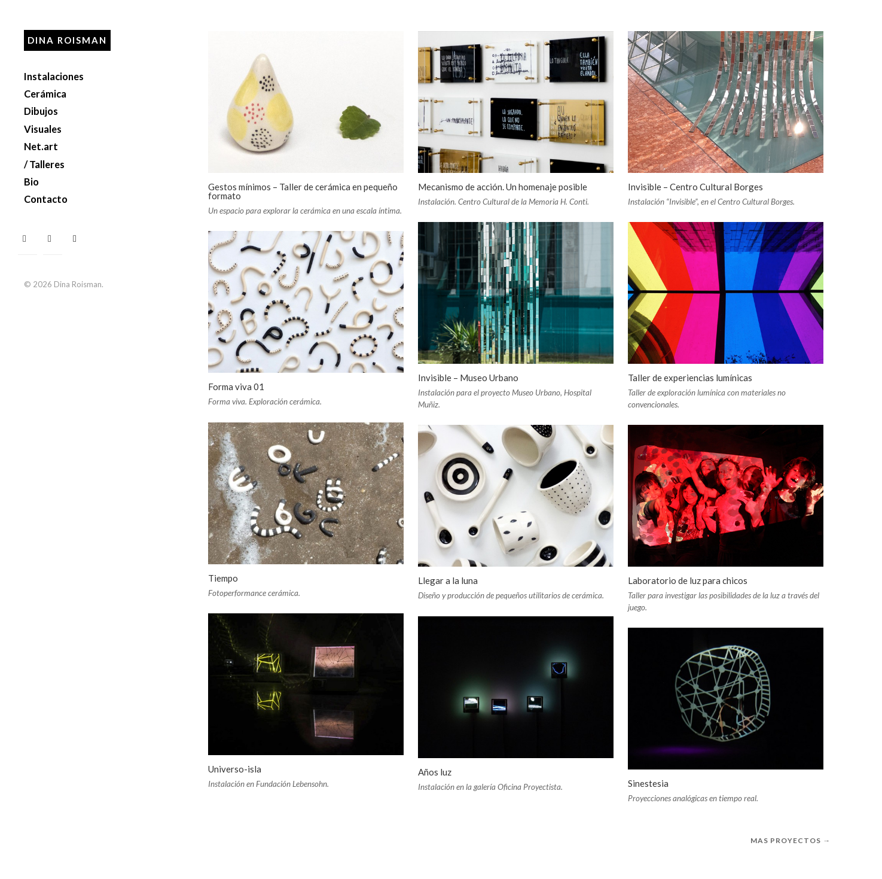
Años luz (434, 772)
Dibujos (41, 111)
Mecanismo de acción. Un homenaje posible (502, 186)
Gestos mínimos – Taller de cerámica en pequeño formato (303, 191)
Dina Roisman (67, 40)
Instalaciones (54, 76)
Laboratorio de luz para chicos (687, 580)
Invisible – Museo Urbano (468, 377)
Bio (31, 181)
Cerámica (45, 93)
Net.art (41, 146)
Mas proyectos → (790, 840)
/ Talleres (44, 164)
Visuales (43, 129)
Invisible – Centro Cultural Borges (695, 186)
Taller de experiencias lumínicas (690, 377)
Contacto (46, 199)
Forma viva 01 (236, 386)
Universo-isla (234, 769)
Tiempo (223, 578)
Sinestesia (648, 783)
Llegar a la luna (448, 580)
